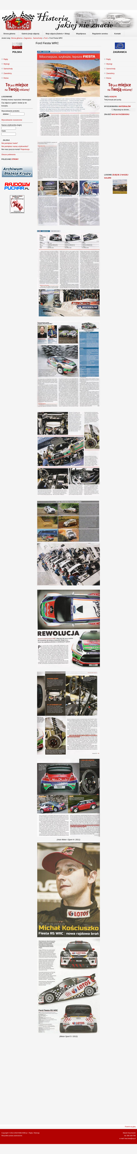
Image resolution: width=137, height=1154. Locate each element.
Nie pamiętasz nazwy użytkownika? (14, 146)
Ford (46, 38)
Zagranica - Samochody (33, 38)
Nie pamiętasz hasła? (9, 143)
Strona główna (16, 38)
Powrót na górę (130, 1126)
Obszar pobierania (8, 155)
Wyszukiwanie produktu (10, 111)
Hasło (3, 131)
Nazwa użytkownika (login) (11, 125)
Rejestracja (25, 149)
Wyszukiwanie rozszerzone (11, 120)
